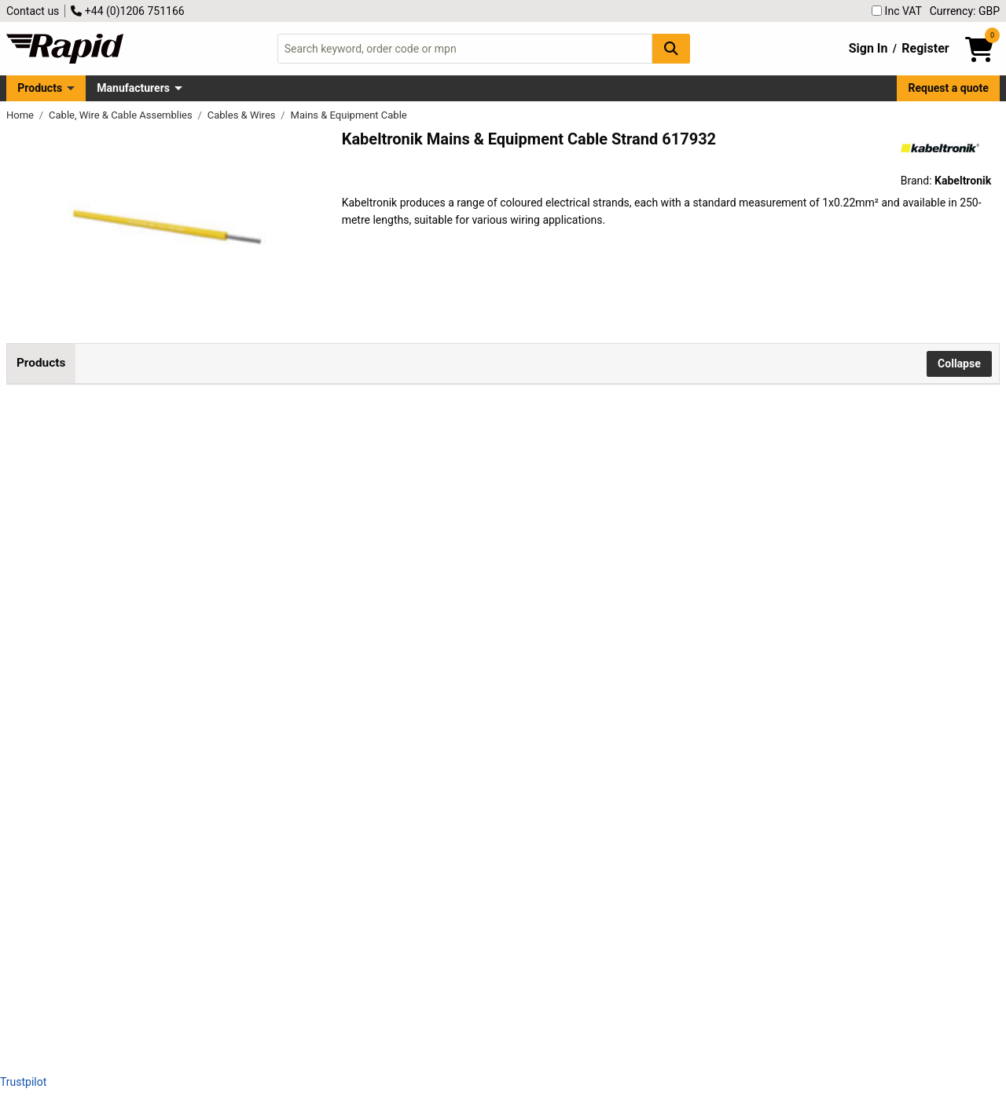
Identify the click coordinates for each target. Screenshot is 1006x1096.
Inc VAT (897, 10)
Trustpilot (23, 1082)
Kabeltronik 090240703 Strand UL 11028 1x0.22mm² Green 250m (206, 498)
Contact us (32, 11)
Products (39, 88)
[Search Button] (671, 48)
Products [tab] (41, 363)
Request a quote (949, 88)
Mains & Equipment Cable (349, 115)
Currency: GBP (965, 10)
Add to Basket (422, 508)
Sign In (868, 48)
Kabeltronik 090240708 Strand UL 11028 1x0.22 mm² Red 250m (206, 781)
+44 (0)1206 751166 (127, 11)
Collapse (959, 363)
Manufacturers (133, 88)
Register (925, 48)
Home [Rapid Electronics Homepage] (21, 115)
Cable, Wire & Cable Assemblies (122, 115)
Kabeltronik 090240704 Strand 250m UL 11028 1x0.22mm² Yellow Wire (206, 639)
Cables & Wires (242, 115)
